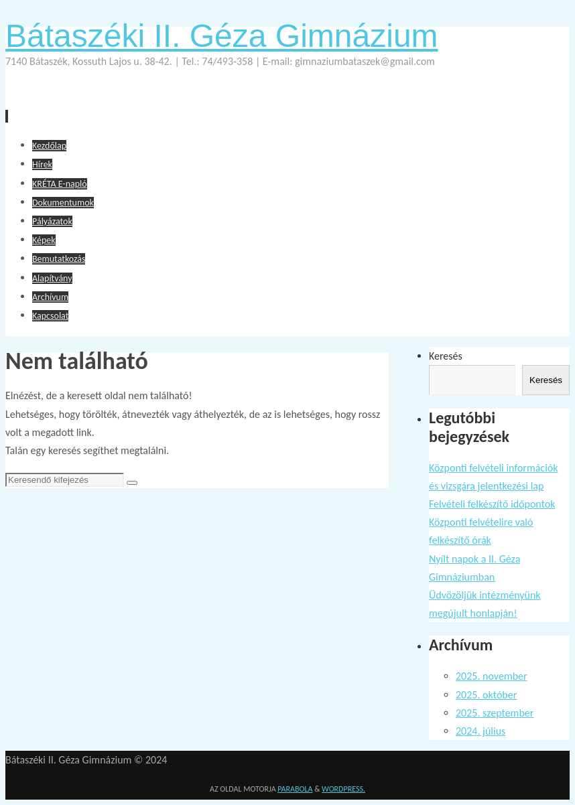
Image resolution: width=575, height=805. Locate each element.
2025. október (486, 694)
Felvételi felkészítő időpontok (492, 504)
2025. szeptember (494, 713)
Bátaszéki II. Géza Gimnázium (221, 36)
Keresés (445, 356)
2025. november (491, 676)
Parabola (294, 789)
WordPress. (343, 789)
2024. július (480, 731)
